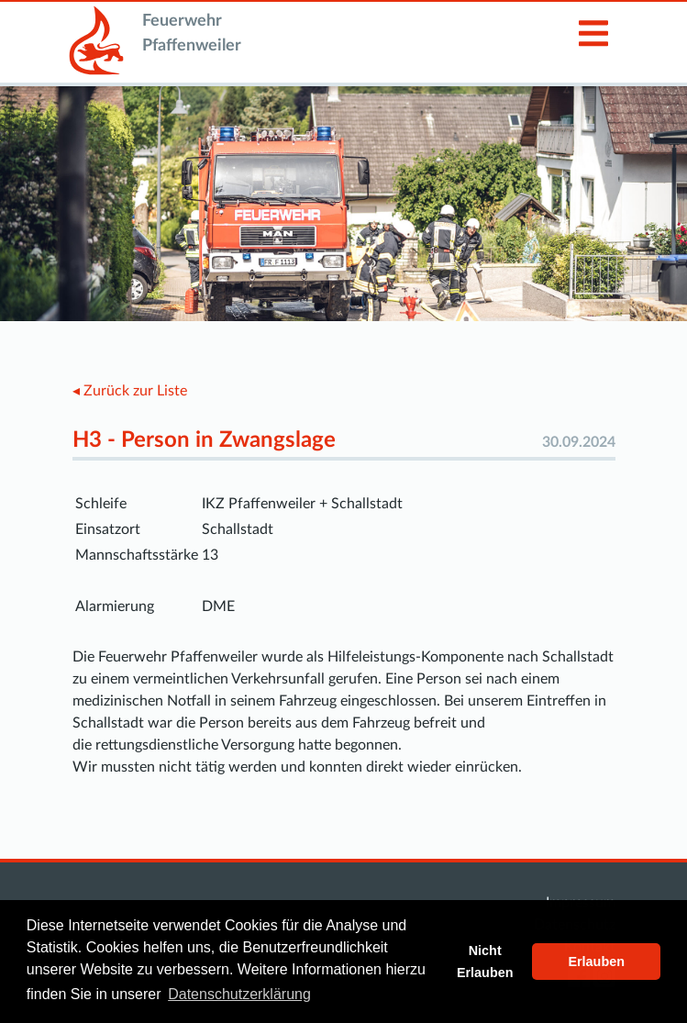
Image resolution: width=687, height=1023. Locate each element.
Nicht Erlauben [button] (485, 961)
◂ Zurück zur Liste (129, 391)
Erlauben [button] (596, 961)
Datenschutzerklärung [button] (239, 994)
